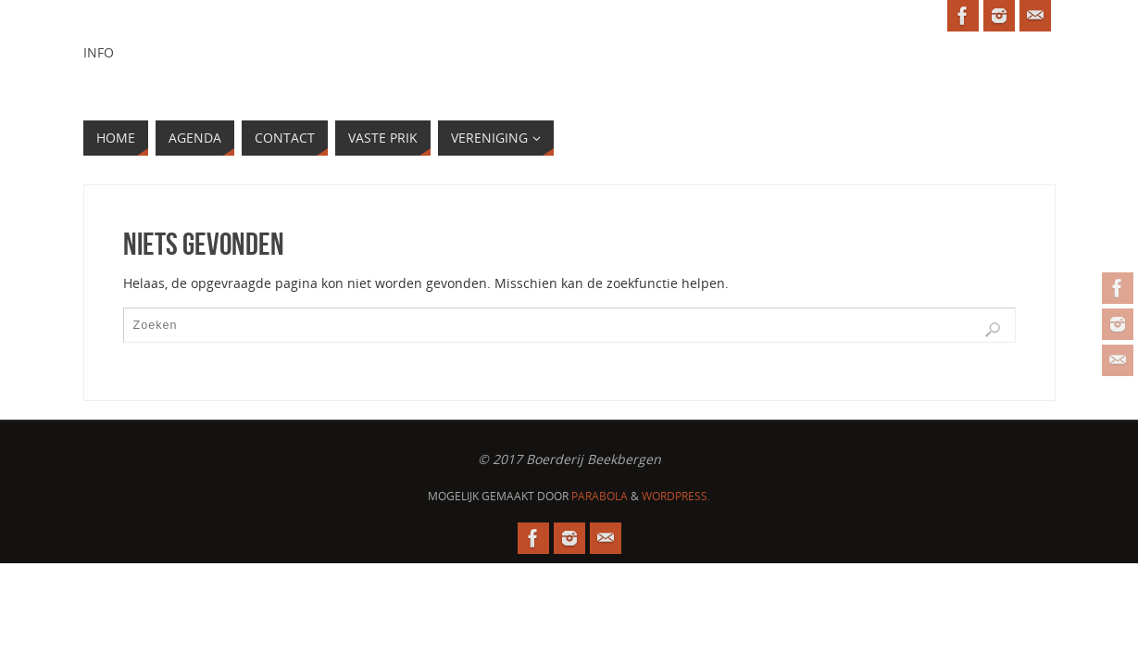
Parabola (599, 496)
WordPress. (676, 496)
